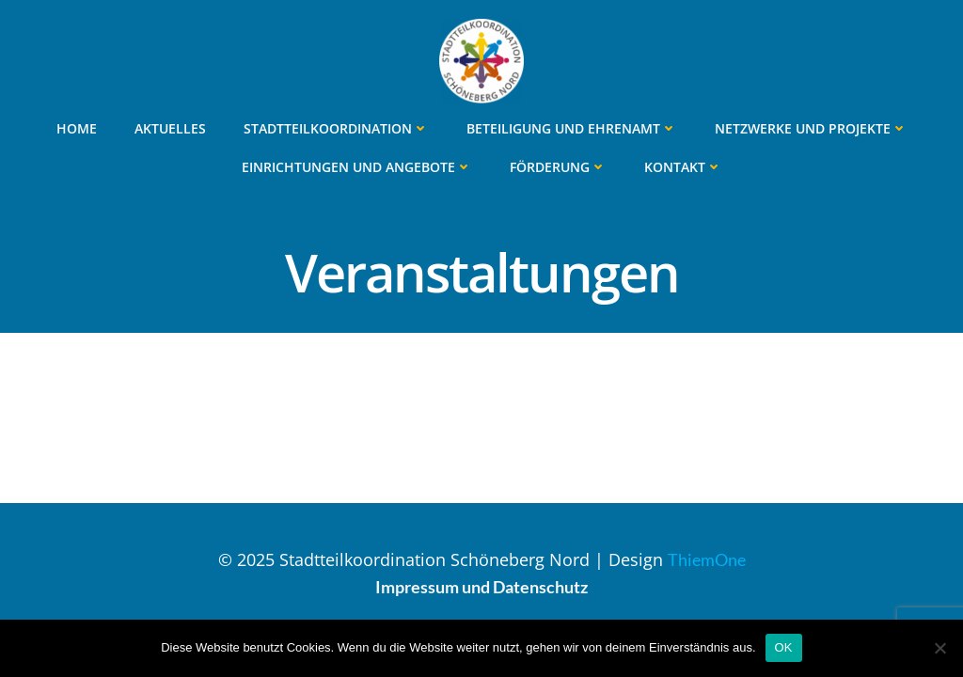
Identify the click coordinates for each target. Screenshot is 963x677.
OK (784, 647)
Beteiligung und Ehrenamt (571, 128)
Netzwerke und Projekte (811, 128)
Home (76, 128)
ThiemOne (707, 559)
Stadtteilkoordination (336, 128)
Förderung (558, 167)
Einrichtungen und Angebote (357, 167)
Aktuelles (170, 128)
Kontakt (683, 167)
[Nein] (939, 647)
